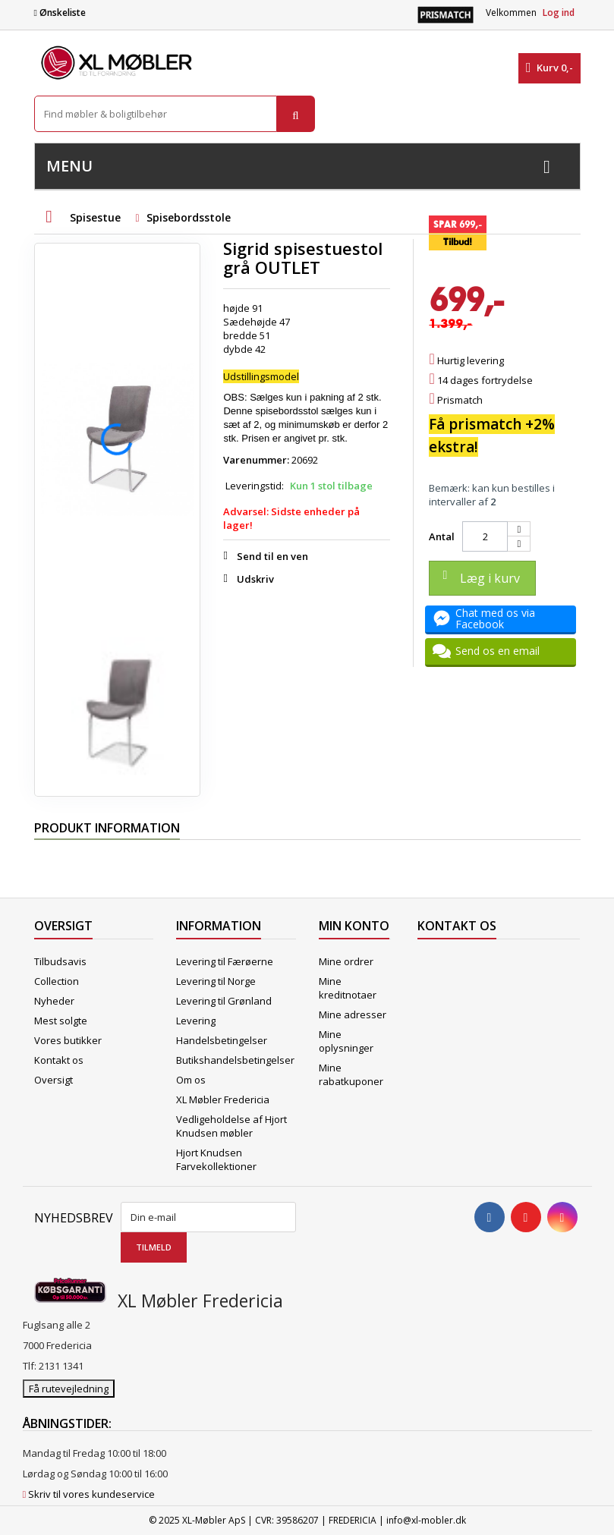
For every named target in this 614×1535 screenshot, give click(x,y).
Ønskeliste (60, 12)
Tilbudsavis (60, 961)
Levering (196, 1020)
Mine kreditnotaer (347, 988)
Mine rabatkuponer (351, 1074)
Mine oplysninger (346, 1041)
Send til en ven (272, 556)
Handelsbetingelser (221, 1040)
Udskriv (255, 579)
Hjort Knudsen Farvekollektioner (216, 1159)
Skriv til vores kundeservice (91, 1494)
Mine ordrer (346, 961)
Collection (56, 981)
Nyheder (54, 1001)
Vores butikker (68, 1040)
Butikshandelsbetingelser (235, 1060)
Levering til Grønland (224, 1001)
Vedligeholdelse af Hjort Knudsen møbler (231, 1126)
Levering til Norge (216, 981)
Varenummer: (256, 460)
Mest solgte (60, 1020)
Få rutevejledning (69, 1388)
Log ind (559, 12)
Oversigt (53, 1080)
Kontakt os (58, 1060)
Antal (442, 536)
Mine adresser (352, 1014)
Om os (191, 1080)
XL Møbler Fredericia (222, 1099)
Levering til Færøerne (224, 961)
